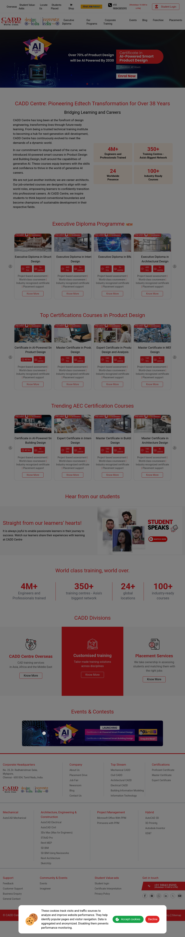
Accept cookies (127, 919)
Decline (152, 919)
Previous (44, 733)
